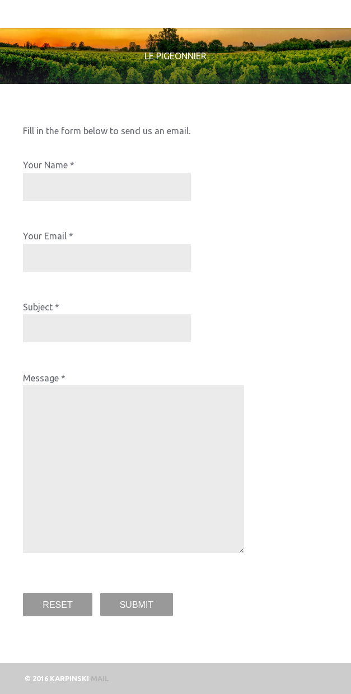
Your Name (45, 165)
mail (100, 678)
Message (41, 378)
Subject (38, 307)
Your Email (45, 236)
